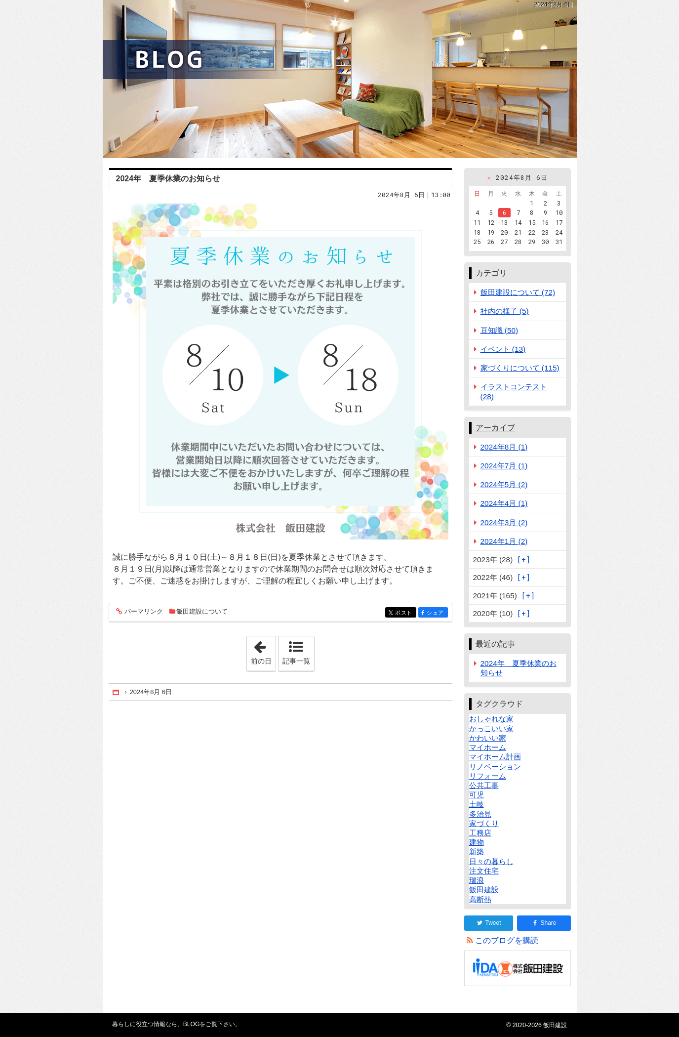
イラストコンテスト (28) (513, 391)
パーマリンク (143, 612)
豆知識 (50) (499, 330)
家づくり (484, 823)
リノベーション (495, 766)
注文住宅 (484, 871)
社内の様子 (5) (504, 311)
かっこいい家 (491, 728)
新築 (476, 851)
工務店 (480, 833)
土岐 (476, 804)
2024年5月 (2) (504, 484)
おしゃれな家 (491, 718)
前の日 (263, 650)
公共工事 (484, 785)
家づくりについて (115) (519, 368)
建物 (476, 842)
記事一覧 (296, 661)
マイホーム (487, 747)
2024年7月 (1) (504, 465)
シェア (436, 613)
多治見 (480, 814)
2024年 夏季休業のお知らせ (168, 178)
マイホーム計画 (495, 756)
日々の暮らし (491, 861)
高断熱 (480, 899)
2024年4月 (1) (504, 503)
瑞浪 (476, 880)
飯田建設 (484, 889)
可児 (476, 794)
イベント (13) (503, 349)
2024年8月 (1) (504, 447)
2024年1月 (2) (504, 541)
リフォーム (487, 776)
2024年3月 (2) (504, 522)
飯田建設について (202, 611)
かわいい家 (487, 738)
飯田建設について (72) (518, 292)
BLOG (340, 79)
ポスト (405, 613)
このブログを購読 (506, 940)
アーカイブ (495, 427)
